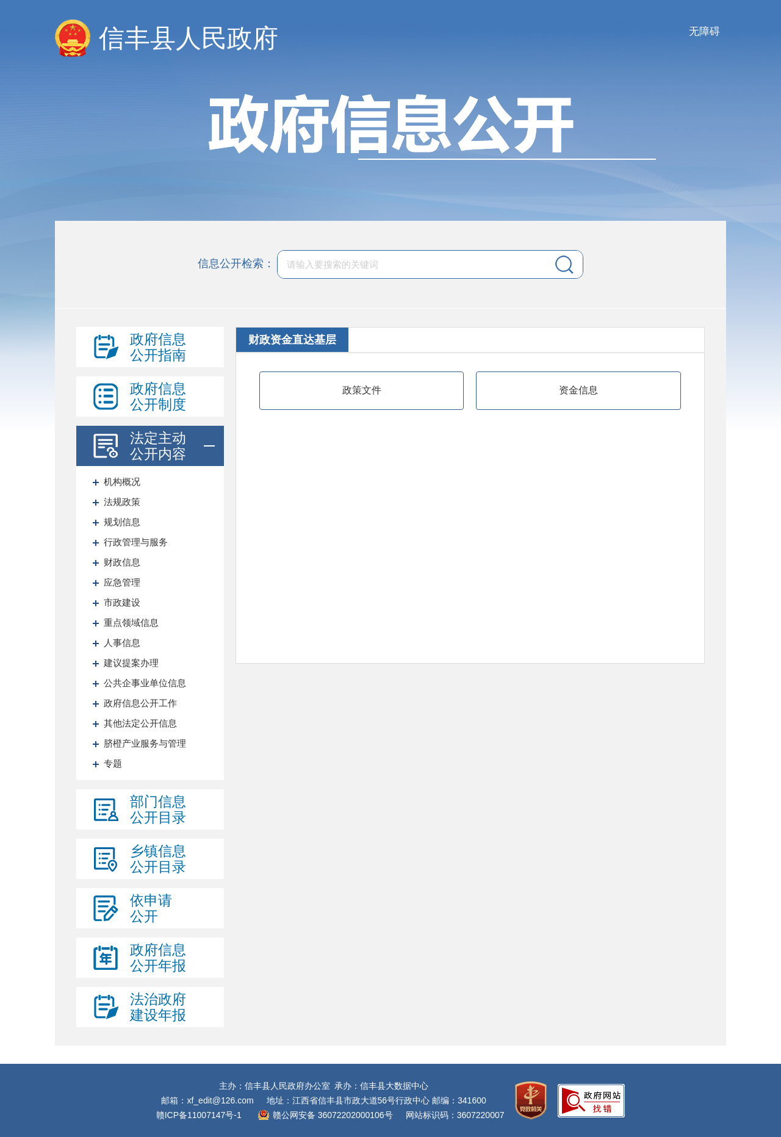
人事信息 (122, 642)
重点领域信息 (131, 622)
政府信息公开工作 (140, 703)
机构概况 (122, 481)
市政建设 (122, 602)
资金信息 (578, 390)
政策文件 (361, 390)
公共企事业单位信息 (145, 683)
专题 (113, 763)
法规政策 (122, 502)
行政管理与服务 (136, 542)
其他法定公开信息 (140, 723)
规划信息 (122, 522)
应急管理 (122, 582)
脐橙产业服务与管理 (145, 743)
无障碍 (704, 31)
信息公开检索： (236, 263)
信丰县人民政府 (188, 38)
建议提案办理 (131, 663)
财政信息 (122, 562)
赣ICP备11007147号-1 (199, 1115)
